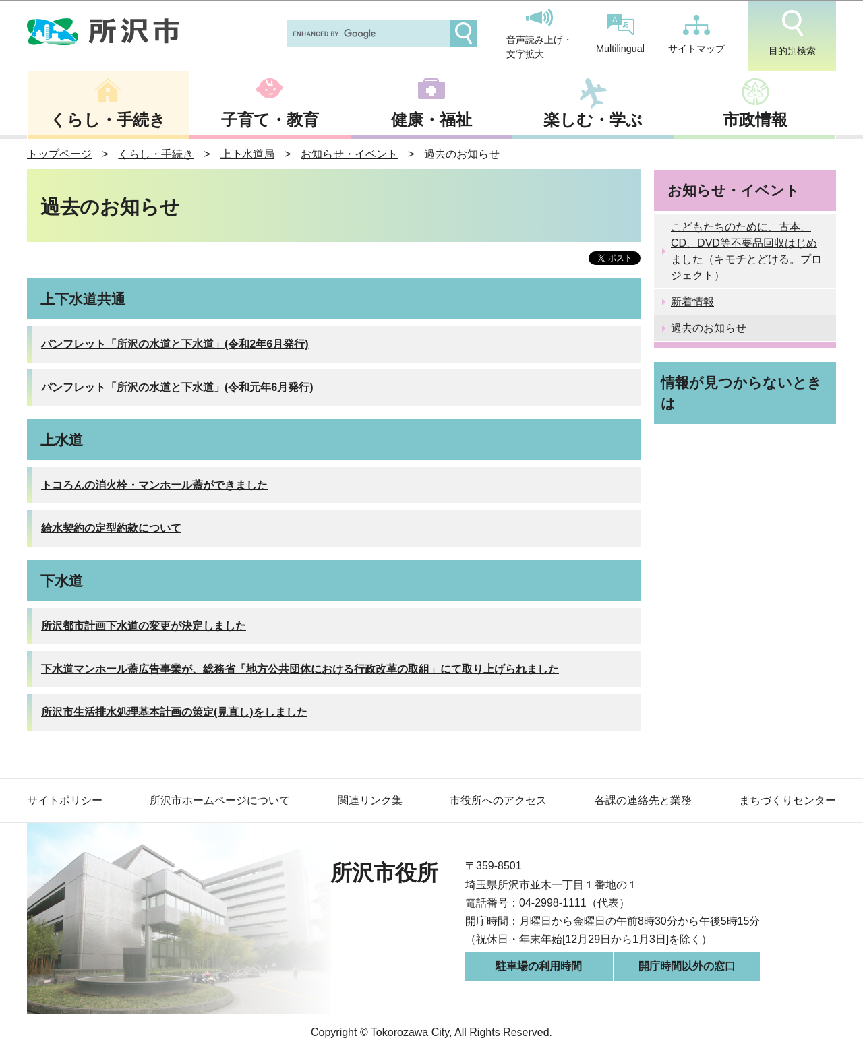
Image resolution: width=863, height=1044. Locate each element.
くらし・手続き (108, 120)
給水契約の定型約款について (111, 528)
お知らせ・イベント (349, 154)
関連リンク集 (370, 800)
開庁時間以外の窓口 (687, 966)
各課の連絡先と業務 (643, 800)
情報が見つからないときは (741, 393)
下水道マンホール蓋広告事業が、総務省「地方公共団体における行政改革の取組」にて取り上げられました (300, 669)
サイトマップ (696, 34)
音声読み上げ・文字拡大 (539, 34)
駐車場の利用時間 (539, 966)
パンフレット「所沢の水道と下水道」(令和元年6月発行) (177, 387)
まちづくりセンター (787, 800)
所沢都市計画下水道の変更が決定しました (143, 626)
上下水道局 (247, 154)
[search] (367, 33)
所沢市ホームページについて (220, 800)
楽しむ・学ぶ (593, 120)
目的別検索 (792, 33)
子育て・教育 (270, 120)
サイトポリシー (64, 800)
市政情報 (755, 120)
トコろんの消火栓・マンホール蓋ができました (154, 485)
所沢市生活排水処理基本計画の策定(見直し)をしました (174, 712)
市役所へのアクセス (498, 800)
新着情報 (692, 301)
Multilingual (620, 34)
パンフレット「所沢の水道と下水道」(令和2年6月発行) (174, 344)
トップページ (59, 154)
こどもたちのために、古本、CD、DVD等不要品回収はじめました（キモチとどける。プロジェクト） (746, 251)
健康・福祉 (431, 120)
